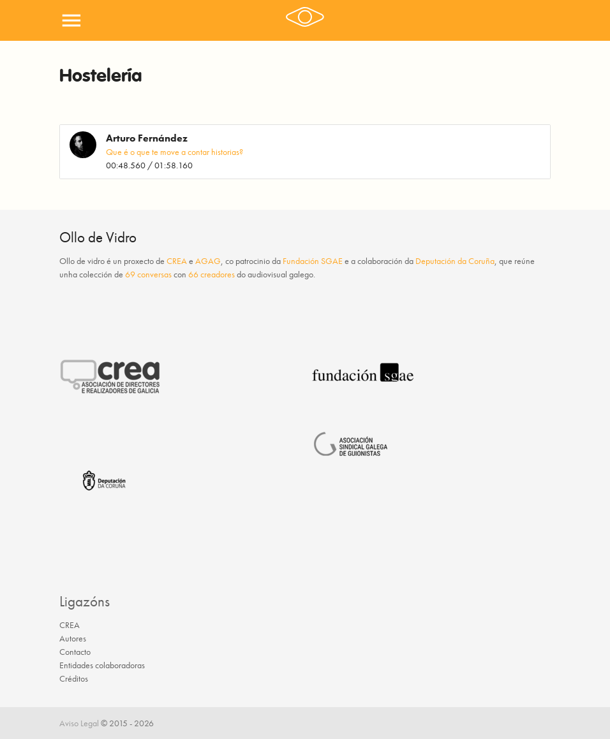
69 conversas (148, 274)
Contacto (75, 651)
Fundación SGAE (313, 261)
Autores (72, 638)
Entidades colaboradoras (102, 665)
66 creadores (211, 274)
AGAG (208, 261)
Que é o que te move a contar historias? (174, 151)
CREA (177, 261)
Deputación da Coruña (455, 261)
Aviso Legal (79, 723)
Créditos (73, 678)
